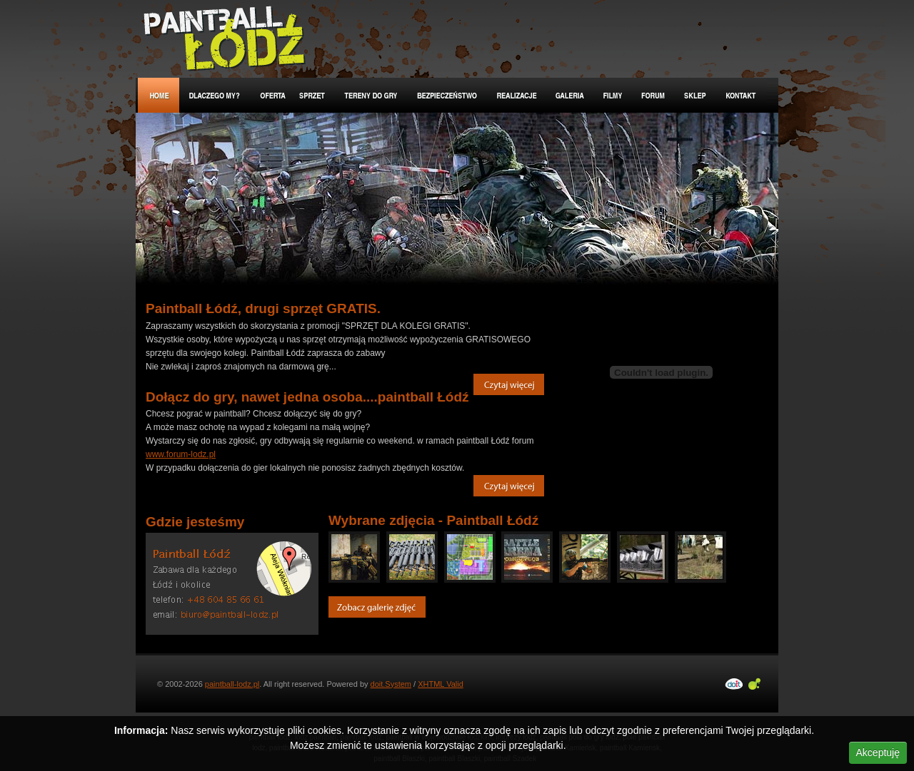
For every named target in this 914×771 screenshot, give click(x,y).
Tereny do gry (372, 95)
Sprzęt (313, 95)
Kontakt (741, 95)
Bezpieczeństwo (448, 95)
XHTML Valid (440, 684)
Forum (654, 95)
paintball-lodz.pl (232, 684)
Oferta (271, 95)
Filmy (613, 95)
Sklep (696, 95)
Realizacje (517, 95)
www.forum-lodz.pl (181, 454)
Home (158, 95)
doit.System (391, 684)
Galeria (570, 95)
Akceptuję (878, 752)
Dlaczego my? (215, 95)
